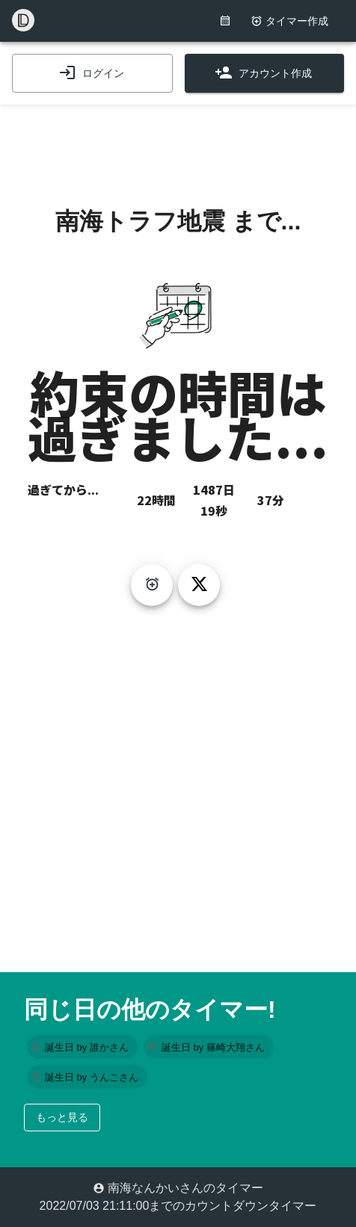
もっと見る (62, 1117)
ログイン (91, 73)
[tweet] (199, 585)
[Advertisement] (178, 142)
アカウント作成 (263, 73)
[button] (82, 1047)
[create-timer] (152, 585)
